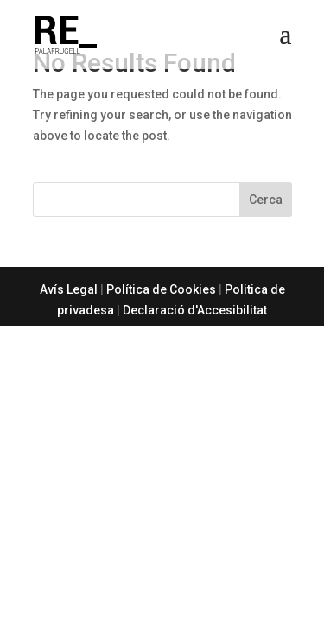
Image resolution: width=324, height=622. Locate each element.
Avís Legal (69, 289)
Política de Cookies (161, 289)
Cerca (266, 199)
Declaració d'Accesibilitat (195, 310)
